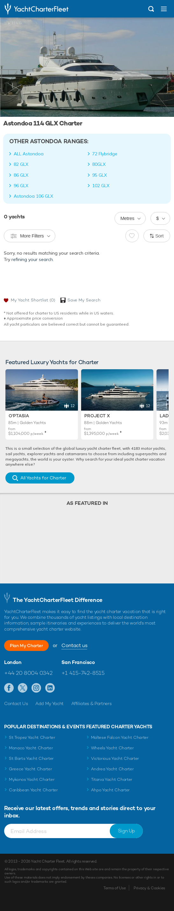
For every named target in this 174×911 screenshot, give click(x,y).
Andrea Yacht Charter (112, 769)
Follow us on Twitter (23, 688)
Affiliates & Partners (91, 703)
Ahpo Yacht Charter (110, 790)
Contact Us (16, 703)
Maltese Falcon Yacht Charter (120, 737)
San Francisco (78, 662)
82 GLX (21, 164)
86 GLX (21, 175)
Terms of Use (114, 888)
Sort (159, 235)
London (13, 662)
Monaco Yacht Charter (31, 748)
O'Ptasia (19, 416)
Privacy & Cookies (149, 888)
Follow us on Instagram (36, 688)
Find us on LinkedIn (50, 688)
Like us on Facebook (9, 688)
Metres (127, 218)
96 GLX (21, 185)
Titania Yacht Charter (111, 779)
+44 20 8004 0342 (28, 672)
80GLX (99, 164)
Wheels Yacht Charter (112, 748)
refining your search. (32, 259)
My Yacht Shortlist (33, 300)
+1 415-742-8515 (83, 672)
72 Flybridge (104, 154)
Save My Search (84, 300)
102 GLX (100, 185)
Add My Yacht (49, 703)
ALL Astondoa (29, 154)
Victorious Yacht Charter (115, 758)
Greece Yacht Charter (30, 769)
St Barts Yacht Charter (31, 758)
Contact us (74, 645)
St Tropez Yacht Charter (32, 737)
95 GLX (99, 175)
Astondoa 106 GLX (33, 196)
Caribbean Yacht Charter (33, 790)
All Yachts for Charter (43, 478)
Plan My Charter (26, 645)
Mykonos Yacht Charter (31, 779)
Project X (97, 416)
